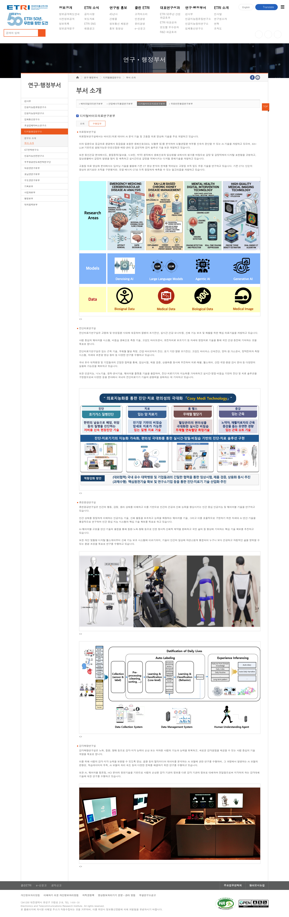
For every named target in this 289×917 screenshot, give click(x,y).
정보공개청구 (66, 28)
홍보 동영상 (116, 28)
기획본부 (28, 186)
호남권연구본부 (32, 174)
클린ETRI (26, 886)
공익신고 (140, 37)
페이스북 (277, 34)
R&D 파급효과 (168, 32)
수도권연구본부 (32, 180)
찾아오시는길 (256, 886)
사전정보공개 (66, 19)
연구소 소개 (30, 138)
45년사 (113, 14)
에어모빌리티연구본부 (92, 103)
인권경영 (140, 19)
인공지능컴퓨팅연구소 (198, 19)
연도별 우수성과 (169, 27)
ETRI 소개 (221, 8)
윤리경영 (140, 23)
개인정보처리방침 (30, 895)
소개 (82, 123)
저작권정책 (89, 895)
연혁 (216, 23)
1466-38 (75, 902)
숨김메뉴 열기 (61, 33)
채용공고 (89, 28)
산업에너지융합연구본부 (120, 103)
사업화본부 (29, 192)
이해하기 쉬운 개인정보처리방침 (61, 895)
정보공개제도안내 (69, 14)
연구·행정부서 (195, 8)
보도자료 (89, 19)
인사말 (218, 14)
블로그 (268, 34)
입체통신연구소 (194, 28)
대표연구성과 (170, 8)
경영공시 (64, 37)
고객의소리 (141, 14)
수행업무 (97, 123)
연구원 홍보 (118, 8)
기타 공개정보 (222, 37)
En (246, 7)
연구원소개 (220, 19)
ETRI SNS (90, 23)
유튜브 (259, 34)
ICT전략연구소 (31, 150)
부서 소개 (29, 143)
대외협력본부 (31, 204)
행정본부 (28, 198)
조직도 (218, 28)
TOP (265, 106)
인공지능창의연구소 (196, 23)
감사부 (189, 14)
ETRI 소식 (91, 8)
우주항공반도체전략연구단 (37, 162)
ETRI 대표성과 (168, 22)
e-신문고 (140, 28)
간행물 (113, 19)
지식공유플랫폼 (169, 40)
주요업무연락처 (232, 886)
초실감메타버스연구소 (198, 37)
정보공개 (65, 8)
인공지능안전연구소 (34, 156)
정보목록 (64, 23)
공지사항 (89, 14)
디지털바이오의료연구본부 (151, 103)
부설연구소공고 (148, 895)
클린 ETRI (142, 8)
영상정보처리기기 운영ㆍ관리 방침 (117, 895)
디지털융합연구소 (33, 131)
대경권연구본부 (32, 168)
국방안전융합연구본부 (182, 103)
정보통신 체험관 (118, 23)
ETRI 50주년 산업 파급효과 (170, 15)
